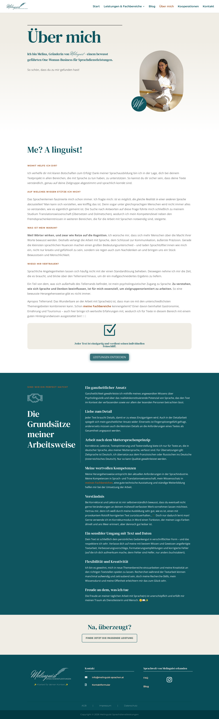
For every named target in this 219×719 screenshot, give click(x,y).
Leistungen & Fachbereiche (123, 6)
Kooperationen (188, 6)
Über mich (166, 6)
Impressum (105, 705)
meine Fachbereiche (97, 306)
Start (96, 6)
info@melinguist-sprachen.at (108, 677)
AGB (84, 705)
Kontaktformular (101, 684)
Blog (152, 6)
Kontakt (208, 6)
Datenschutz (130, 705)
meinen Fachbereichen (99, 482)
